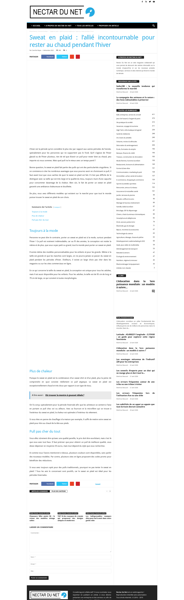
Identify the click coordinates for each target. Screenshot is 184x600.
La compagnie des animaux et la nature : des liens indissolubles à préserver (135, 98)
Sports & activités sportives (126, 184)
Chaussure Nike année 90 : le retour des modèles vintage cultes (42, 491)
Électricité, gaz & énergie (125, 226)
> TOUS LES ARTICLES (84, 26)
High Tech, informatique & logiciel (128, 130)
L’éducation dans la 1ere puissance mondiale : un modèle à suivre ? (135, 349)
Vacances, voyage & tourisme (127, 126)
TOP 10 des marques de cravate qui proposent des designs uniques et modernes (70, 491)
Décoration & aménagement (127, 145)
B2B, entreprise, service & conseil (128, 115)
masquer (57, 180)
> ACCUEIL (35, 26)
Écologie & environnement (126, 256)
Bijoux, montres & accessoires (127, 230)
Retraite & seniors (123, 253)
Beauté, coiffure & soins (125, 199)
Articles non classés (123, 268)
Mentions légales (131, 597)
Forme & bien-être (123, 168)
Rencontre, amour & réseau (126, 188)
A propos (97, 597)
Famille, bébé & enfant (124, 207)
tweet (97, 457)
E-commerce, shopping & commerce (130, 180)
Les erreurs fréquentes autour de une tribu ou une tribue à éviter (135, 383)
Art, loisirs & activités (123, 138)
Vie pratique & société (124, 122)
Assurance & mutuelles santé (127, 191)
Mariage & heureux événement (128, 203)
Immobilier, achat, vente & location (129, 176)
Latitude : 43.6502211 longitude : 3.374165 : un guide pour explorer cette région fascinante (135, 336)
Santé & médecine (123, 134)
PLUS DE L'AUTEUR (59, 464)
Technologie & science (124, 233)
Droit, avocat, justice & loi (125, 222)
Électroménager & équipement (127, 264)
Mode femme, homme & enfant (39, 31)
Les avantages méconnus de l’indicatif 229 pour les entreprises (135, 360)
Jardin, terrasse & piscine (125, 195)
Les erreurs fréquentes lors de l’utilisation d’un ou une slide (135, 394)
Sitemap (142, 597)
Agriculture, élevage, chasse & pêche (129, 237)
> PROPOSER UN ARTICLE (108, 26)
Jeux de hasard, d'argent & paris (128, 119)
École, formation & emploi (126, 149)
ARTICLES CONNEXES (40, 464)
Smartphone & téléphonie (126, 218)
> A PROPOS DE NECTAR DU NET (57, 26)
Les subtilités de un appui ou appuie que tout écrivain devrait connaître (135, 405)
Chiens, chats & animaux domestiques (130, 214)
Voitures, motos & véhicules (126, 142)
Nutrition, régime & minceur (126, 260)
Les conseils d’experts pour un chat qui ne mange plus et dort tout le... (135, 371)
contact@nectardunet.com (52, 579)
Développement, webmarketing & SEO (130, 241)
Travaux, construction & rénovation (129, 157)
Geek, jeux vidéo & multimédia (127, 245)
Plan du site (151, 597)
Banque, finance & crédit (125, 153)
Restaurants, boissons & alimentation (130, 165)
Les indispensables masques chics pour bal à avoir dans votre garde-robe (98, 491)
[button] (153, 25)
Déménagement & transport (126, 249)
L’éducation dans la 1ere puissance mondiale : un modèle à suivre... (135, 284)
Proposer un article (117, 597)
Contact (105, 597)
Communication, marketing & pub (129, 172)
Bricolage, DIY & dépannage (126, 210)
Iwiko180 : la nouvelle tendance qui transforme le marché (135, 87)
